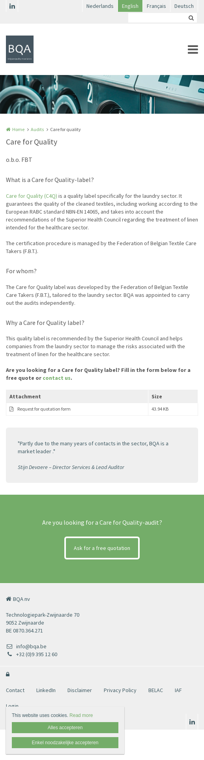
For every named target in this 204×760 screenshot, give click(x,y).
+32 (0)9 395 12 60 (31, 654)
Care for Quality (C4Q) (31, 195)
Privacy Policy (120, 690)
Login (12, 705)
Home (18, 129)
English (130, 5)
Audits (37, 129)
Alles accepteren (65, 727)
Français (156, 5)
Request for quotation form (44, 409)
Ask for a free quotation (102, 548)
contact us (57, 377)
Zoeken (191, 18)
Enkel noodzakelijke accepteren (65, 742)
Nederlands (100, 5)
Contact (15, 690)
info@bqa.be (26, 646)
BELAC (155, 690)
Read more (81, 715)
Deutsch (184, 5)
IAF (178, 690)
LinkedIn (46, 690)
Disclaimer (79, 690)
